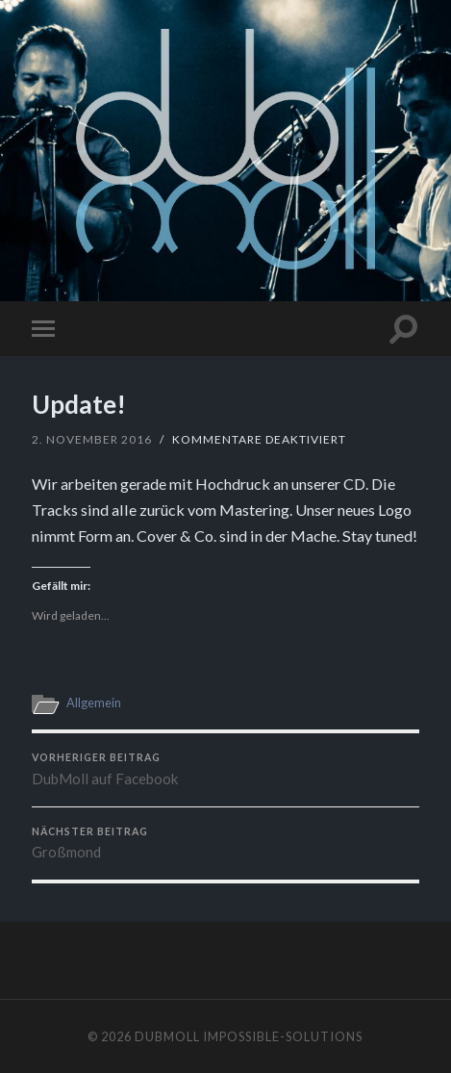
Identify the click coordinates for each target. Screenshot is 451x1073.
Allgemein (93, 702)
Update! (79, 404)
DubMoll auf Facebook (225, 769)
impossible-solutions (283, 1036)
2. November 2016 (92, 439)
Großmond (225, 843)
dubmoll (167, 1036)
